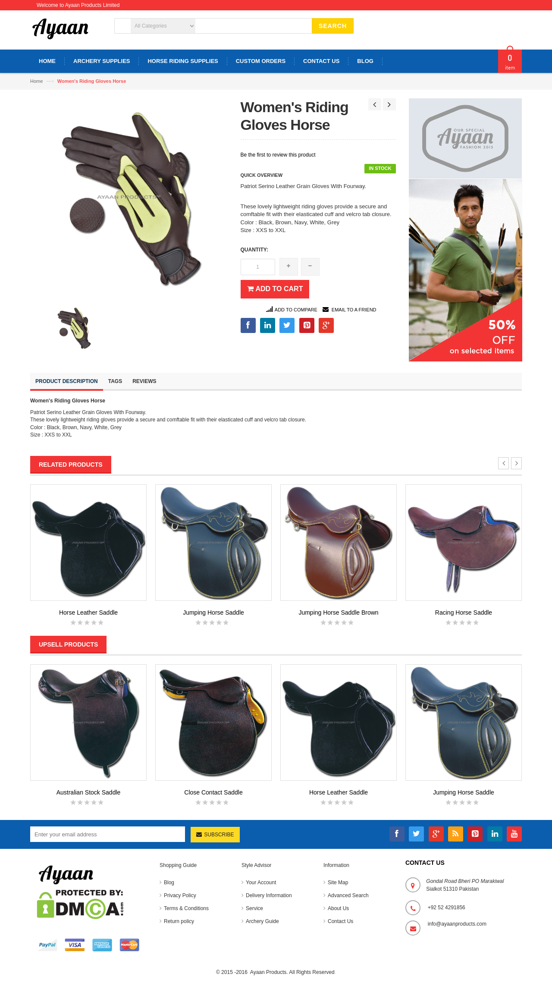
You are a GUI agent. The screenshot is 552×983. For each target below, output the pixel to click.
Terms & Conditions (186, 908)
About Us (338, 908)
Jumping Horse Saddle (213, 612)
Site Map (338, 882)
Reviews (144, 381)
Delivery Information (269, 895)
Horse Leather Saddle (88, 612)
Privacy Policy (180, 895)
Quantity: (254, 250)
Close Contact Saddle (213, 792)
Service (254, 908)
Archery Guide (262, 921)
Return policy (179, 921)
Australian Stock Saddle (88, 792)
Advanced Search (348, 895)
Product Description (66, 381)
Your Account (261, 882)
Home (36, 81)
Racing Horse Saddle (463, 612)
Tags (115, 381)
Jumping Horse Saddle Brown (338, 612)
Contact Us (340, 921)
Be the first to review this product (278, 155)
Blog (169, 882)
